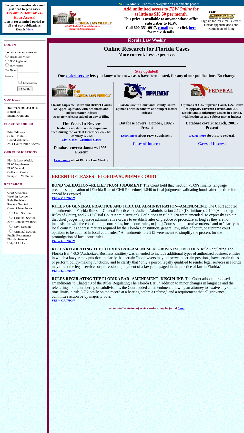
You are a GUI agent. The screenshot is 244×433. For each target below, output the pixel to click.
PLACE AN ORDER (18, 124)
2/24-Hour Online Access (23, 144)
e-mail (163, 28)
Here (29, 29)
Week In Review (17, 196)
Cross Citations (17, 192)
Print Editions (16, 132)
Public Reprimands (19, 235)
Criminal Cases (90, 139)
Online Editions (17, 136)
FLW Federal (15, 168)
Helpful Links (16, 243)
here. (181, 308)
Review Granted (17, 204)
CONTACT (12, 99)
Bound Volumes (17, 140)
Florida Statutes (17, 239)
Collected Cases (17, 172)
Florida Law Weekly (20, 160)
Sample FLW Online (20, 176)
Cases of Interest (146, 143)
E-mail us (13, 111)
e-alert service (77, 76)
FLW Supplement (18, 164)
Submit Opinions (18, 115)
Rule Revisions (17, 200)
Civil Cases (69, 139)
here (192, 28)
